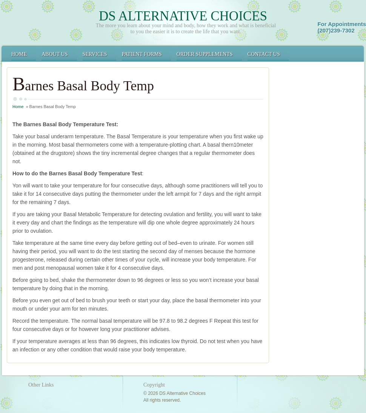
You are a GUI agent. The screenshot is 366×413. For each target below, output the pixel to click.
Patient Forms (142, 54)
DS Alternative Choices (183, 16)
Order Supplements (205, 54)
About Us (55, 54)
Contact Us (264, 54)
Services (95, 54)
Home (19, 54)
